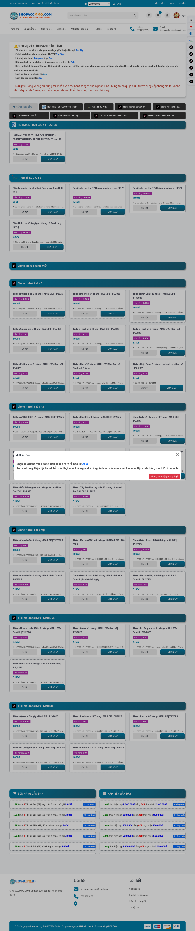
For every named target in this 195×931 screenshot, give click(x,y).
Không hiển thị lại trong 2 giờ (164, 476)
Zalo (85, 464)
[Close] (177, 454)
